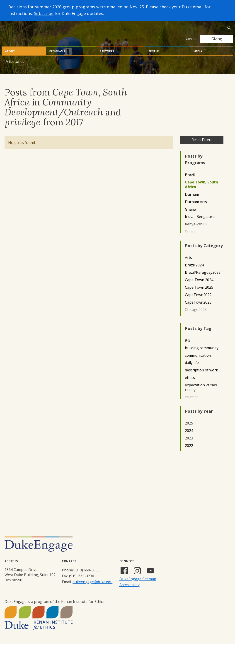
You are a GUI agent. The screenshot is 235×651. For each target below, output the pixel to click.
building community (201, 354)
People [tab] (154, 58)
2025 (189, 430)
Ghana (190, 216)
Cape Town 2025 (199, 294)
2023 (189, 445)
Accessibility (129, 591)
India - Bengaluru (200, 223)
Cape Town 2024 (199, 286)
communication (198, 362)
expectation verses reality (201, 394)
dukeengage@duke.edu (92, 588)
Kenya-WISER (196, 231)
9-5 (187, 347)
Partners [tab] (107, 58)
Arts (188, 264)
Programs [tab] (57, 58)
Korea (190, 238)
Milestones (14, 68)
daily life (192, 369)
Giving (216, 38)
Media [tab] (198, 58)
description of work (201, 377)
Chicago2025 (196, 316)
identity (191, 404)
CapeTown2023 (198, 309)
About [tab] (10, 58)
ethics (190, 384)
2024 (189, 437)
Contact (191, 39)
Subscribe (43, 13)
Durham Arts (196, 208)
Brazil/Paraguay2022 (202, 279)
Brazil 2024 (194, 272)
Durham (192, 201)
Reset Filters (201, 146)
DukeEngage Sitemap (137, 585)
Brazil (190, 181)
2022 (189, 452)
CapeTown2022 (198, 301)
